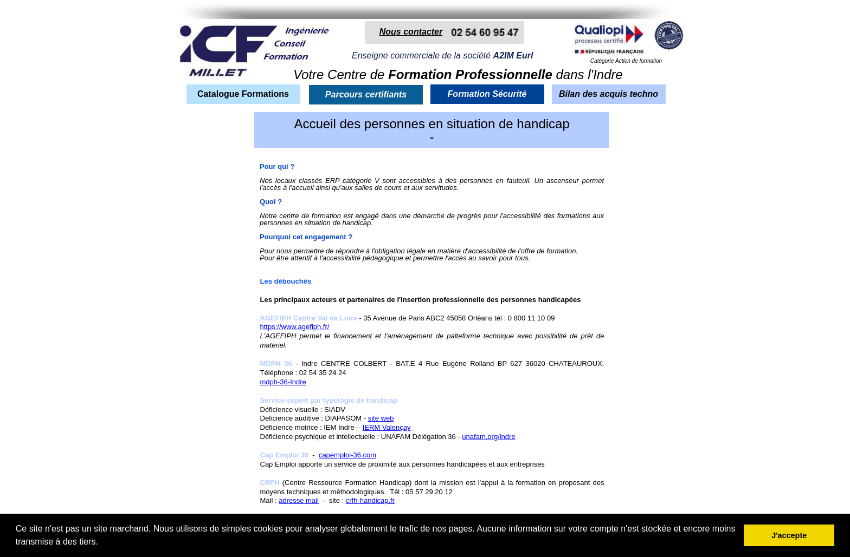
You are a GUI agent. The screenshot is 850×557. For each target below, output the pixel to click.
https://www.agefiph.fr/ (295, 327)
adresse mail (299, 500)
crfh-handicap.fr (370, 500)
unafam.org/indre (488, 437)
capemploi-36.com (347, 455)
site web (381, 418)
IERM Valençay (387, 427)
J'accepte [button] (789, 535)
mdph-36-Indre (283, 382)
